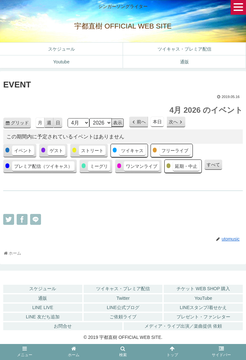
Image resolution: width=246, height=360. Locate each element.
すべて (213, 164)
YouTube (203, 298)
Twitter (122, 298)
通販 (42, 298)
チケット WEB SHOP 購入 (203, 288)
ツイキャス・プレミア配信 (123, 288)
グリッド (21, 123)
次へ (173, 121)
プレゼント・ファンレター (203, 316)
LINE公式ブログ (123, 307)
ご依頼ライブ (123, 316)
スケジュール (42, 288)
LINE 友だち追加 (43, 316)
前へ (141, 121)
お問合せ (63, 326)
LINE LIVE (42, 307)
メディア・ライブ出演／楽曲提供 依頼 (183, 326)
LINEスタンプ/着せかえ (203, 307)
